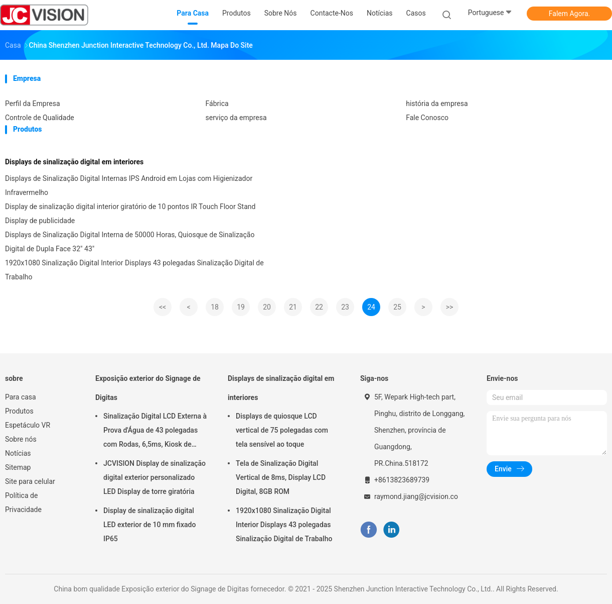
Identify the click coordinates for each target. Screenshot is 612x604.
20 (267, 307)
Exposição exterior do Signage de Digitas (148, 387)
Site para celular (30, 481)
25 (397, 307)
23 (345, 307)
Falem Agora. (569, 14)
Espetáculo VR (27, 425)
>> (449, 307)
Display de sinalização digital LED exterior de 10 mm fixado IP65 (149, 525)
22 (319, 307)
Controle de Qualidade (39, 118)
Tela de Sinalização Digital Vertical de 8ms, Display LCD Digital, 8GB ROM (281, 477)
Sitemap (18, 467)
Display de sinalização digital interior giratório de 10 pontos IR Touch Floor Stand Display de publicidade (130, 214)
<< (162, 307)
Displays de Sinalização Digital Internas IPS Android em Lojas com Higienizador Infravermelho (128, 185)
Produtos (19, 411)
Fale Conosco (427, 118)
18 (215, 307)
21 (293, 307)
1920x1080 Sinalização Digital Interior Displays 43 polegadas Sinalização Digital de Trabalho (134, 270)
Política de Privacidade (23, 502)
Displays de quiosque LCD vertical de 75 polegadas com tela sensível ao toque (282, 430)
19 (241, 307)
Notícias (18, 453)
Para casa (20, 397)
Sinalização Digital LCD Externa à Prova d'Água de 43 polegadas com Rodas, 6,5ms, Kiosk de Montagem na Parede (155, 431)
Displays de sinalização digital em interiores (74, 162)
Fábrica (217, 103)
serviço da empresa (236, 118)
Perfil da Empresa (32, 103)
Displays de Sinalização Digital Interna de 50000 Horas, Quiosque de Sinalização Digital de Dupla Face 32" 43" (129, 242)
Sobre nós (21, 439)
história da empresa (437, 103)
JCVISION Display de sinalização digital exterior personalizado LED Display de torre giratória (154, 477)
